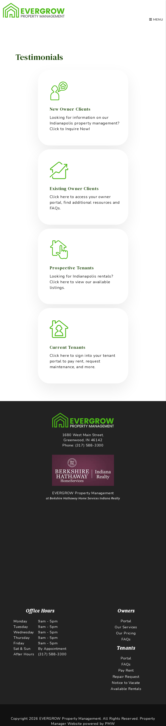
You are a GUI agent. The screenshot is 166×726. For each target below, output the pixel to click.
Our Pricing (126, 633)
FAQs (125, 639)
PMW (110, 723)
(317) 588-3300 (89, 445)
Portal (126, 621)
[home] (34, 10)
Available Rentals (126, 688)
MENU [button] (156, 19)
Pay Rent (126, 670)
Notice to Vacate (126, 682)
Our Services (126, 627)
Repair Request (126, 676)
